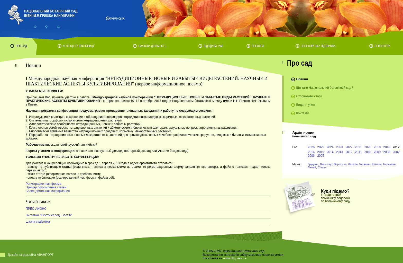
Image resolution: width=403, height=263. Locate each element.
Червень (364, 164)
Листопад (326, 164)
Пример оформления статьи (46, 187)
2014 (330, 152)
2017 (396, 147)
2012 (348, 152)
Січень (322, 167)
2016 (311, 152)
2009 (377, 152)
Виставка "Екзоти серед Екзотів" (49, 215)
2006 (311, 155)
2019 (377, 147)
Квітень (377, 164)
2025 (320, 147)
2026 (311, 147)
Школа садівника (38, 221)
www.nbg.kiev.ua (234, 258)
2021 (358, 147)
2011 (358, 152)
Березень (389, 164)
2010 (367, 152)
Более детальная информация (48, 191)
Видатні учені (305, 105)
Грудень (313, 164)
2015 (320, 152)
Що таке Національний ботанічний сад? (324, 88)
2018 (386, 147)
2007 (396, 152)
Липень (353, 164)
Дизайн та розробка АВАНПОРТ (31, 255)
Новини (302, 79)
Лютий (312, 167)
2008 (386, 152)
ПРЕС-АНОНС (36, 209)
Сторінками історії (309, 96)
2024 (330, 147)
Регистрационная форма (43, 184)
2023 (339, 147)
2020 (367, 147)
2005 (320, 155)
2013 (339, 152)
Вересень (340, 164)
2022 (348, 147)
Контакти (302, 113)
